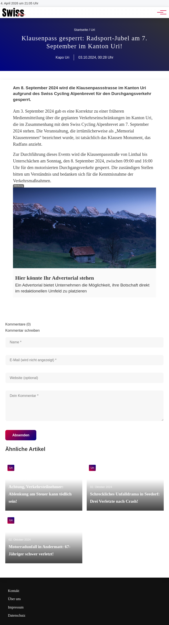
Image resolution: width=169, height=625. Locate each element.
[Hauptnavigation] (160, 12)
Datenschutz (16, 615)
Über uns (14, 599)
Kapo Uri (62, 57)
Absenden (20, 435)
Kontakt (13, 591)
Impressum (16, 607)
